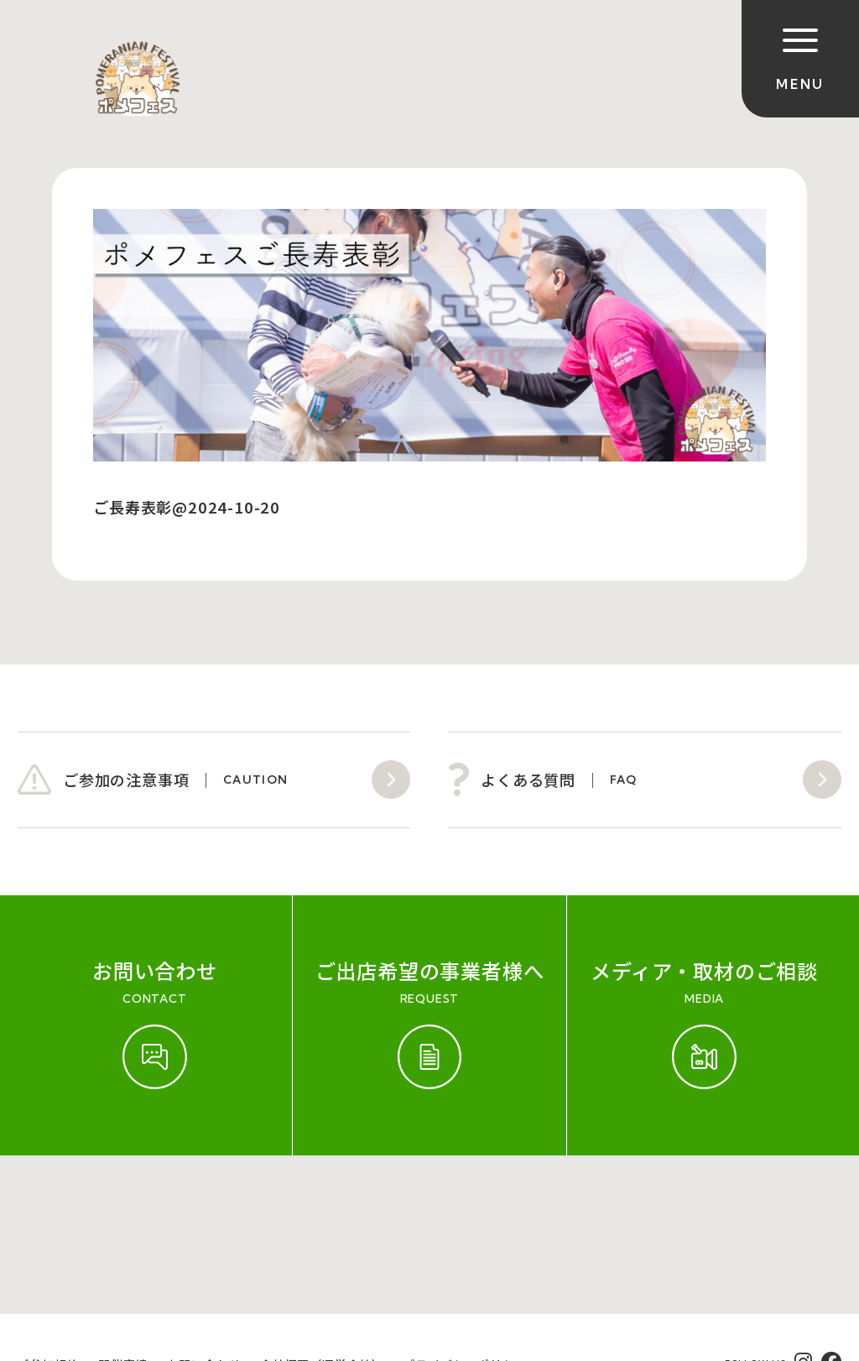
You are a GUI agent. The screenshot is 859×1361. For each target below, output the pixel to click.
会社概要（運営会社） (322, 1205)
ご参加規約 (48, 1205)
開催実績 (123, 1205)
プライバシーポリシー (465, 1205)
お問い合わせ (204, 1205)
